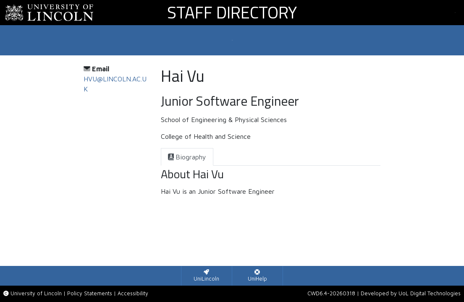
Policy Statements (89, 293)
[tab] (187, 157)
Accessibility (133, 293)
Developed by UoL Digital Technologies (411, 293)
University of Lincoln (36, 293)
